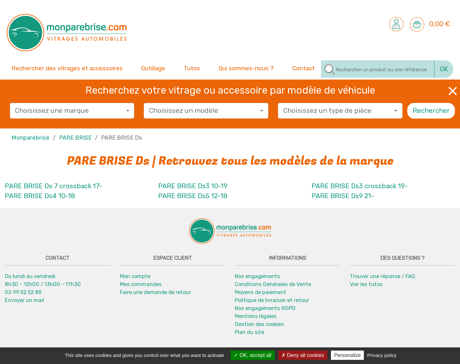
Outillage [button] (153, 68)
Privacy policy (382, 355)
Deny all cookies (302, 355)
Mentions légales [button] (256, 316)
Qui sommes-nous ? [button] (246, 68)
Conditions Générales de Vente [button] (273, 284)
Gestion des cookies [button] (259, 324)
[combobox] (72, 111)
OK (444, 69)
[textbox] (69, 111)
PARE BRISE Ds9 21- (342, 196)
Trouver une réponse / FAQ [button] (382, 276)
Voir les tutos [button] (366, 284)
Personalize (347, 355)
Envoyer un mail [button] (24, 300)
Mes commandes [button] (141, 284)
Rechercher (431, 110)
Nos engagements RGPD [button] (265, 308)
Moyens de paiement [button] (260, 292)
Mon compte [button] (135, 276)
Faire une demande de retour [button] (155, 292)
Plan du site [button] (249, 332)
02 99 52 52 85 (23, 292)
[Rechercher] (377, 69)
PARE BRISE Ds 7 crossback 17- (53, 186)
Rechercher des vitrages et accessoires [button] (67, 68)
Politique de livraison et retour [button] (272, 300)
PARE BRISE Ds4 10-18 (40, 196)
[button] (396, 23)
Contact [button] (303, 68)
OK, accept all (252, 355)
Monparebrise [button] (31, 137)
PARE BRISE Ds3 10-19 (192, 186)
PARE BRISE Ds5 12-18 (192, 196)
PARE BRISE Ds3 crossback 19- (359, 186)
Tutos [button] (192, 68)
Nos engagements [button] (257, 276)
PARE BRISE (75, 137)
